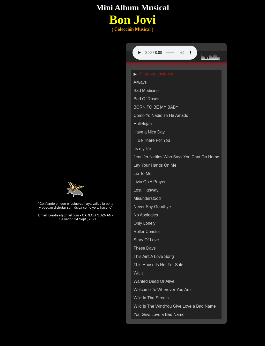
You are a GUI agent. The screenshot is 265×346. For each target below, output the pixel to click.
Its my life (142, 148)
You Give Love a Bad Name (159, 314)
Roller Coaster (147, 231)
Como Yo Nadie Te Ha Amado (161, 115)
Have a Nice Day (149, 132)
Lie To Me (142, 173)
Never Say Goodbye (152, 206)
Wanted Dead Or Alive (154, 281)
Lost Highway (146, 190)
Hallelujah (143, 124)
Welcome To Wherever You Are (162, 289)
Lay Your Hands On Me (155, 165)
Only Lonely (145, 223)
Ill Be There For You (152, 140)
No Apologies (146, 215)
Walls (139, 273)
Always (140, 82)
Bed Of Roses (146, 99)
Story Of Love (146, 240)
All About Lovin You (156, 74)
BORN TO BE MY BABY (156, 107)
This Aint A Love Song (154, 256)
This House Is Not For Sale (158, 265)
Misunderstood (147, 198)
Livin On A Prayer (150, 182)
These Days (145, 248)
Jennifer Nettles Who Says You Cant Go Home (176, 157)
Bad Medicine (146, 90)
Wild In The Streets (151, 298)
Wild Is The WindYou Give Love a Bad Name (175, 306)
